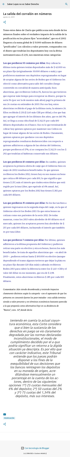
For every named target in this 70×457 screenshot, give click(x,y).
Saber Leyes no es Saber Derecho (23, 4)
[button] (4, 22)
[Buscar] (66, 4)
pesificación (9, 418)
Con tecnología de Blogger (35, 448)
